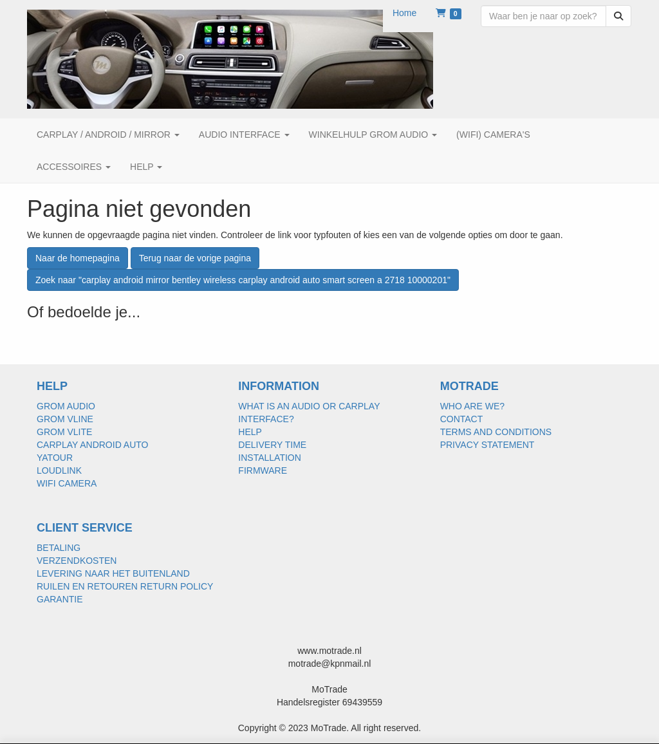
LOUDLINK (59, 470)
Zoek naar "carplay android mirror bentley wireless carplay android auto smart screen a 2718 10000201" (242, 280)
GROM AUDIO (66, 406)
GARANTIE (60, 599)
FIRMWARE (262, 470)
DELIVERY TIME (272, 445)
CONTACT (461, 419)
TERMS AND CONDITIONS (496, 432)
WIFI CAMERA (67, 483)
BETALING (58, 548)
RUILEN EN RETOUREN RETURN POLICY (125, 586)
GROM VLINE (65, 419)
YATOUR (55, 457)
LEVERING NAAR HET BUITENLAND (113, 573)
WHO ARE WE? (472, 406)
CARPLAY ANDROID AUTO (93, 445)
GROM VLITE (64, 432)
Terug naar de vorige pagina (195, 258)
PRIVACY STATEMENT (487, 445)
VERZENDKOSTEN (76, 560)
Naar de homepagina (77, 258)
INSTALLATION (269, 457)
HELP (250, 432)
